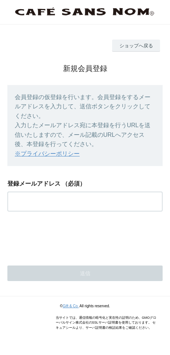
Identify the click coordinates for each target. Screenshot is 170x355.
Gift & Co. (71, 306)
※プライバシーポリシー (47, 154)
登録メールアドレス (33, 183)
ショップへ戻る (136, 45)
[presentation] (63, 236)
